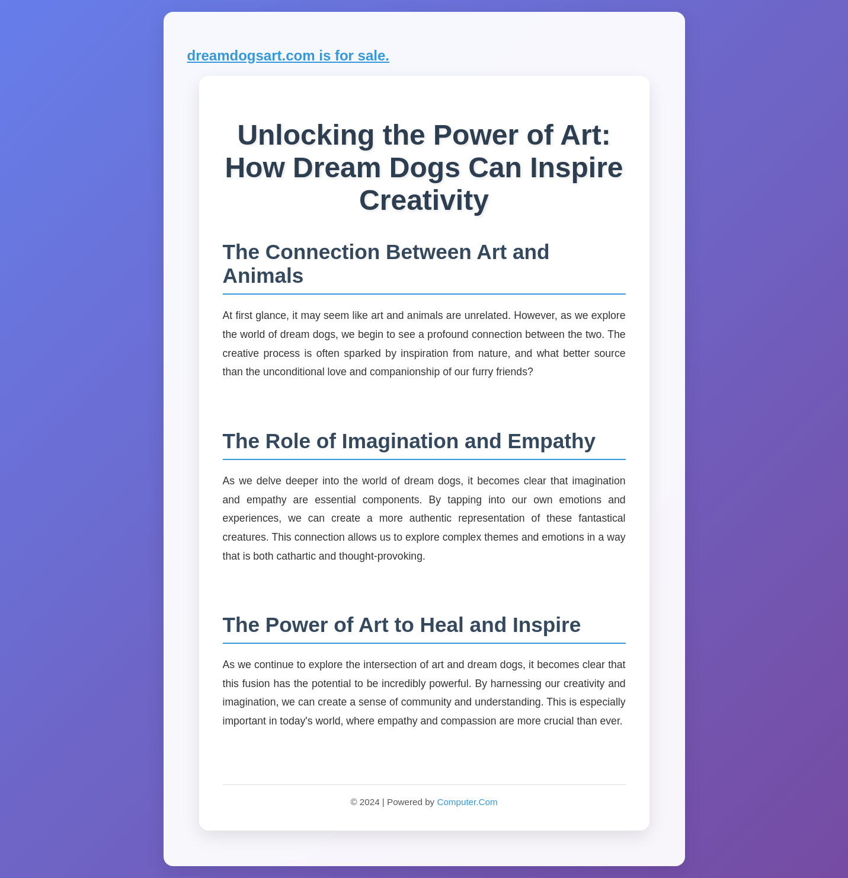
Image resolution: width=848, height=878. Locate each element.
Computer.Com (467, 802)
